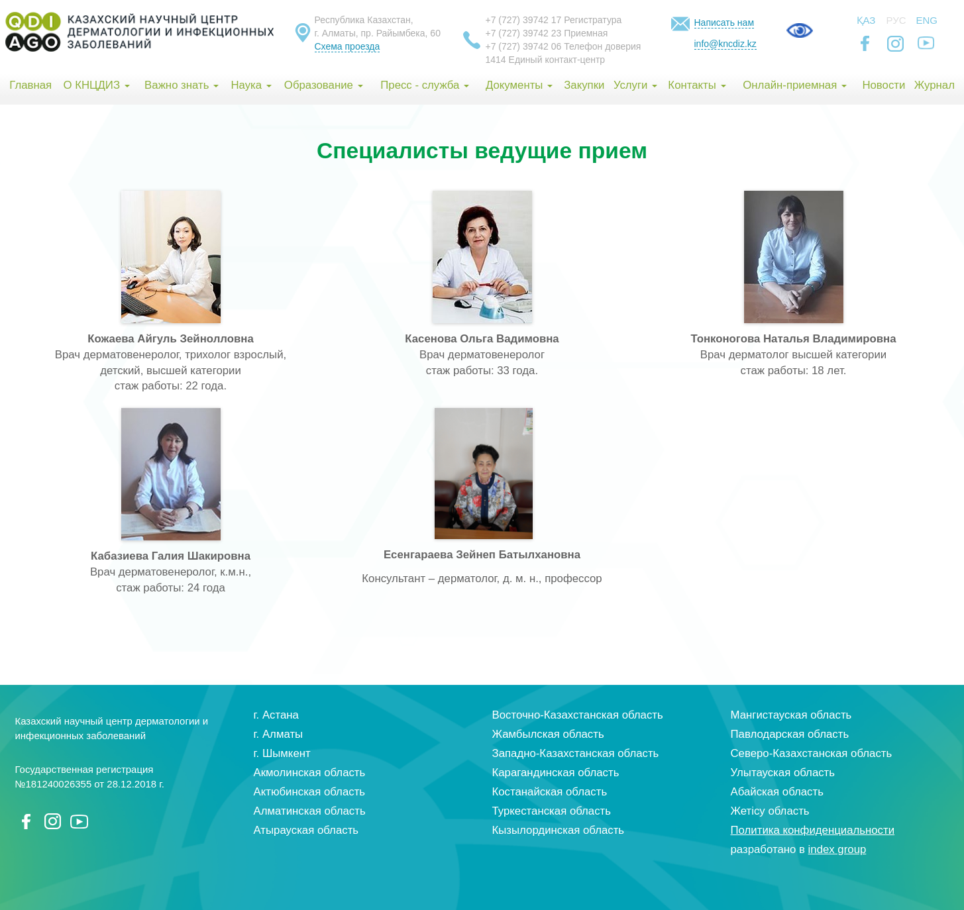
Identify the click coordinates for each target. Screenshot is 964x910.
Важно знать (181, 85)
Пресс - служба (424, 85)
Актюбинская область (310, 791)
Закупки (584, 85)
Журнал (934, 85)
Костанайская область (550, 791)
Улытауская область (783, 772)
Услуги (635, 85)
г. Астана (276, 715)
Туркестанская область (552, 811)
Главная (30, 85)
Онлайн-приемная (795, 85)
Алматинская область (310, 811)
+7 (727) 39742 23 (524, 33)
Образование (323, 85)
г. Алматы (278, 734)
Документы (519, 85)
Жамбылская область (548, 734)
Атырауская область (306, 830)
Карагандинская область (555, 772)
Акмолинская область (310, 772)
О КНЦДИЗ (96, 85)
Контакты (696, 85)
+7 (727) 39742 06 (524, 46)
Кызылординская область (558, 830)
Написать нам (724, 22)
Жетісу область (770, 811)
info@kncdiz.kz (725, 43)
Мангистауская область (791, 715)
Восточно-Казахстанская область (577, 715)
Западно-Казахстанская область (575, 753)
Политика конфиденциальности (813, 830)
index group (837, 849)
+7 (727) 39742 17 (524, 20)
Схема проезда (347, 46)
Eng (927, 20)
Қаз (866, 20)
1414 (496, 59)
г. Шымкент (282, 753)
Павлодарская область (790, 734)
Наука (251, 85)
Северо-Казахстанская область (811, 753)
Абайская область (777, 791)
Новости (883, 85)
